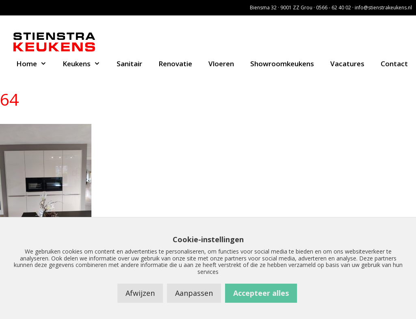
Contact (394, 63)
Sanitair (129, 63)
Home (35, 63)
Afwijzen (140, 293)
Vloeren (221, 63)
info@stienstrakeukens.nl (383, 7)
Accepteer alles (261, 293)
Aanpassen (194, 293)
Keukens (85, 63)
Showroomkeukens (282, 63)
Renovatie (175, 63)
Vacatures (347, 63)
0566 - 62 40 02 (333, 7)
